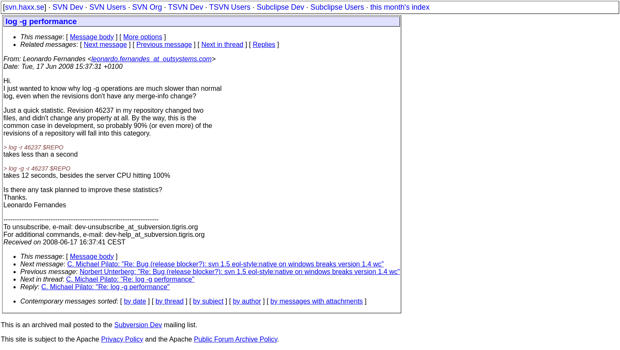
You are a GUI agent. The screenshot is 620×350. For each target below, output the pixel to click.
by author (247, 301)
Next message (105, 44)
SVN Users (107, 7)
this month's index (400, 7)
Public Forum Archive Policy (235, 339)
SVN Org (147, 7)
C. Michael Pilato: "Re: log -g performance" (130, 279)
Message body (92, 37)
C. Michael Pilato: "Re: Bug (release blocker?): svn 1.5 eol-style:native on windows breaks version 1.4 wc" (225, 264)
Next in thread (222, 44)
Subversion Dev (138, 324)
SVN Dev (67, 7)
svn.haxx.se (24, 7)
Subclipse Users (337, 7)
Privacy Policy (122, 339)
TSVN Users (229, 7)
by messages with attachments (316, 301)
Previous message (164, 44)
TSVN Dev (185, 7)
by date (135, 301)
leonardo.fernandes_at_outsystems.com (152, 58)
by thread (169, 301)
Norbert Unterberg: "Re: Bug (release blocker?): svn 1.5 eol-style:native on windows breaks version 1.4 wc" (240, 271)
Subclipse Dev (280, 7)
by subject (208, 301)
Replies (264, 44)
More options (143, 37)
